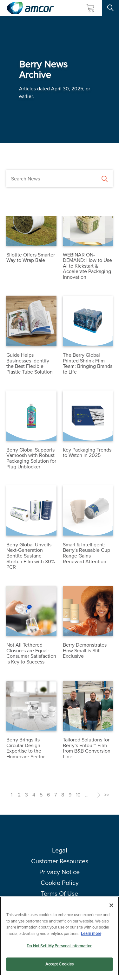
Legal (59, 850)
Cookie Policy (60, 882)
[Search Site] (110, 8)
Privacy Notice (59, 872)
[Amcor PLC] (30, 8)
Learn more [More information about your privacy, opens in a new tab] (91, 936)
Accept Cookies (59, 966)
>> (106, 794)
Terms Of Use (59, 893)
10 (78, 794)
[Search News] (59, 178)
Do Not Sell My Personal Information (59, 948)
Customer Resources (59, 861)
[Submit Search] (105, 178)
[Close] (111, 908)
